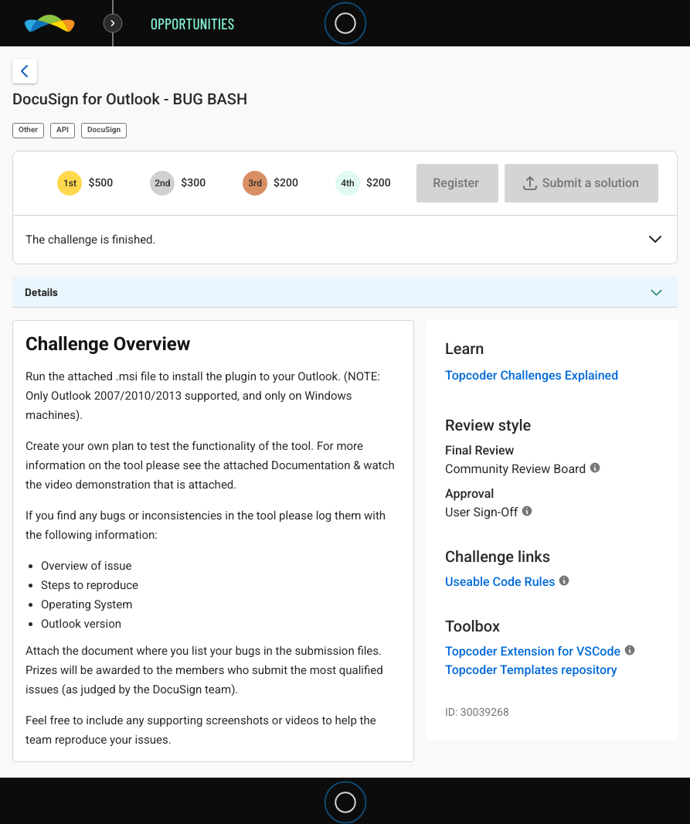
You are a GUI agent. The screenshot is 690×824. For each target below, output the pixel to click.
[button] (655, 240)
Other (28, 130)
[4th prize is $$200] (347, 183)
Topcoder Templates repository (531, 669)
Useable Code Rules (500, 581)
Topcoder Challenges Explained (531, 375)
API (62, 130)
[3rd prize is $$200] (255, 183)
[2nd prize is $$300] (162, 183)
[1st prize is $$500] (69, 183)
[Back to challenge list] (24, 71)
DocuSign (104, 130)
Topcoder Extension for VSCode (532, 651)
